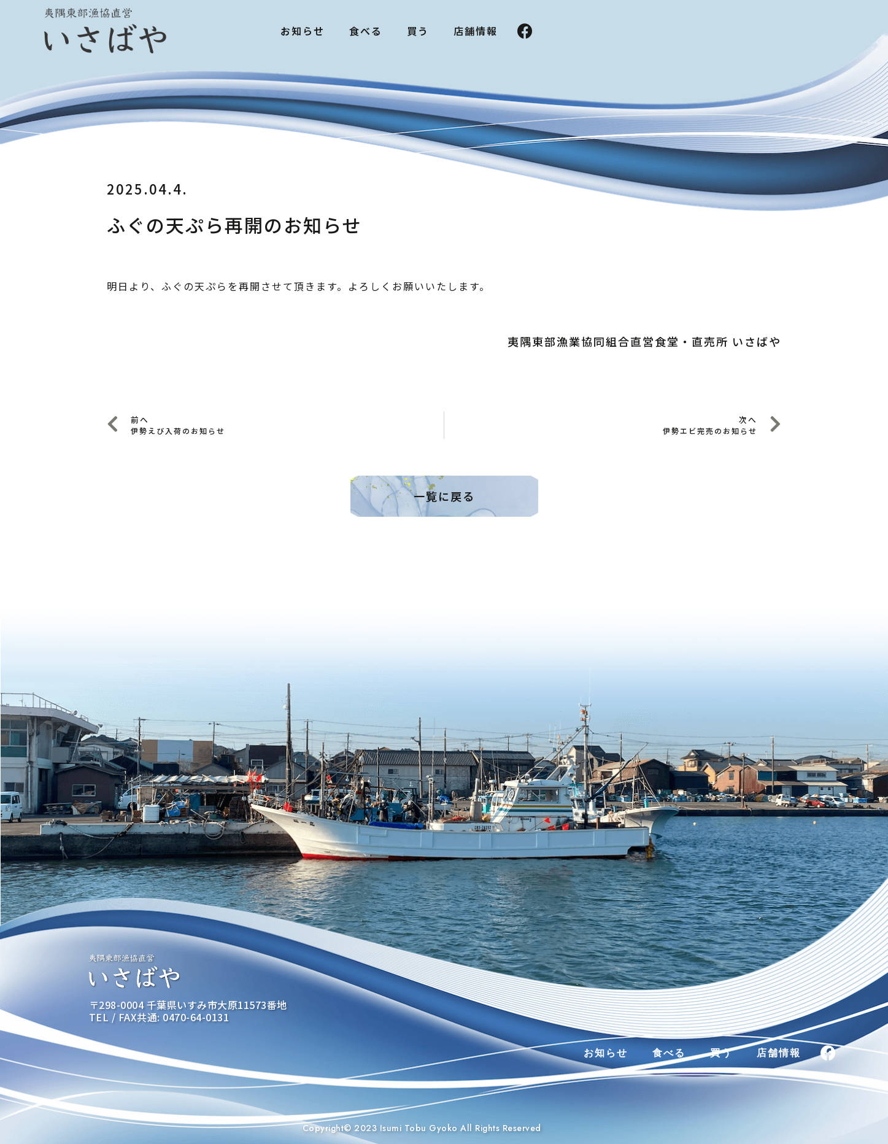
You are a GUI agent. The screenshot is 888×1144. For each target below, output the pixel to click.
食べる (365, 30)
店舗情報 (476, 30)
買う (418, 30)
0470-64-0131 (196, 1017)
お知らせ (302, 30)
